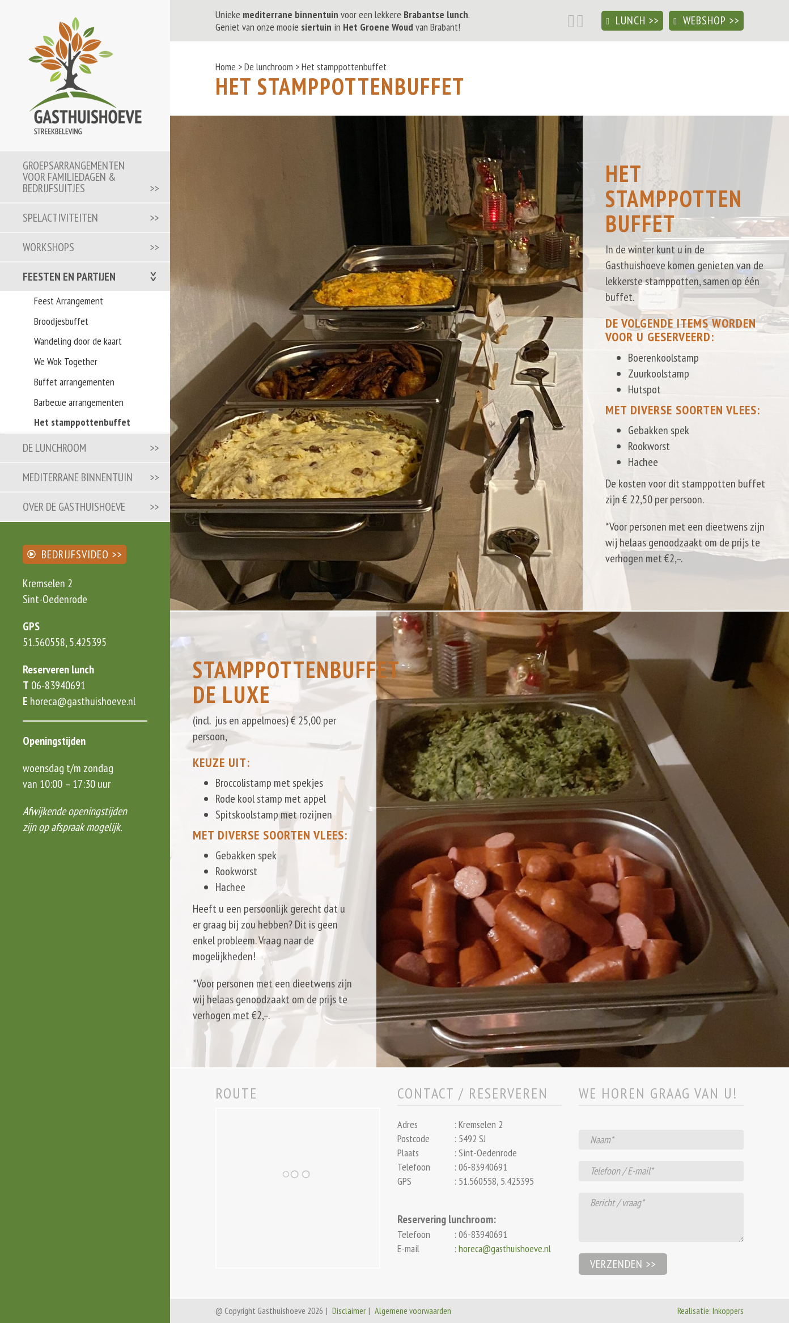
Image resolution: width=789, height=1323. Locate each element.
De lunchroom (54, 447)
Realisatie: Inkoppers (710, 1310)
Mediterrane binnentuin (78, 477)
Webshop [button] (699, 20)
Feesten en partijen (69, 276)
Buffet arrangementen (74, 381)
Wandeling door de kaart (78, 340)
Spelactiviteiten (60, 217)
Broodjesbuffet (61, 321)
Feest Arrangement (68, 300)
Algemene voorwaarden (413, 1310)
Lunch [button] (626, 20)
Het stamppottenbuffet (82, 422)
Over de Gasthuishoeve (74, 506)
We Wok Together (65, 361)
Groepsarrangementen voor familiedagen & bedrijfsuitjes (74, 177)
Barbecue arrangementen (79, 402)
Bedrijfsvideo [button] (68, 554)
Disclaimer (349, 1310)
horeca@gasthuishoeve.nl (81, 701)
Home (225, 66)
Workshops (48, 247)
